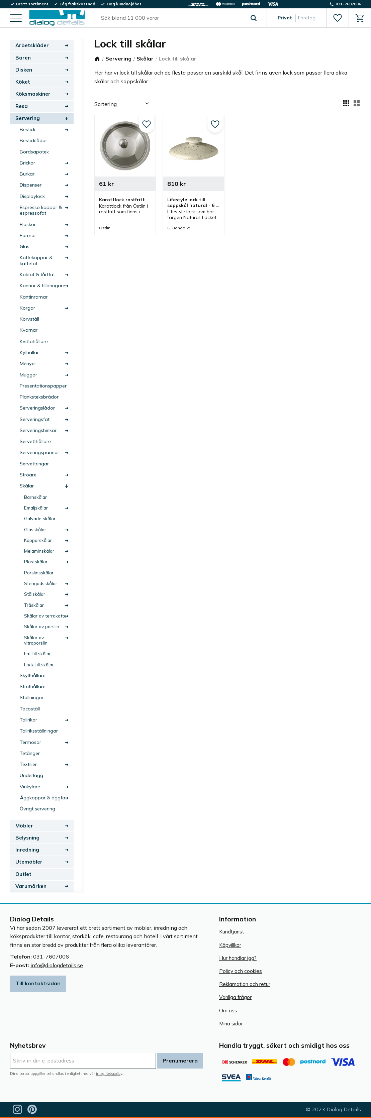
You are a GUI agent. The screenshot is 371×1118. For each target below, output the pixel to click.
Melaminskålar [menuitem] (39, 551)
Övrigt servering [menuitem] (37, 809)
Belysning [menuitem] (27, 837)
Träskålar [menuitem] (34, 605)
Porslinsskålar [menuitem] (39, 572)
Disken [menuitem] (23, 70)
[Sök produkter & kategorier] (171, 18)
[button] (16, 18)
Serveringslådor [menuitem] (37, 408)
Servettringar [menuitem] (34, 464)
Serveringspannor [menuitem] (39, 452)
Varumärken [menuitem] (31, 886)
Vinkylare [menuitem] (30, 787)
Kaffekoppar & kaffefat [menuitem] (36, 260)
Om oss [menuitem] (228, 1010)
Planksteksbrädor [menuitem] (39, 397)
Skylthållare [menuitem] (32, 675)
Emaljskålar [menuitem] (36, 508)
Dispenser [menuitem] (30, 185)
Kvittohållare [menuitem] (34, 341)
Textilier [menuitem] (28, 764)
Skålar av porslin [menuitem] (41, 626)
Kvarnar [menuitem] (28, 330)
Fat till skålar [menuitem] (37, 653)
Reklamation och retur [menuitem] (244, 984)
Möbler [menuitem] (24, 825)
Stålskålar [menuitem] (34, 594)
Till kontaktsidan (38, 983)
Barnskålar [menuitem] (35, 497)
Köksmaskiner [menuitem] (33, 94)
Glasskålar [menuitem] (35, 529)
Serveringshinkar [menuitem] (38, 430)
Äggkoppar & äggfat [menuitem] (43, 798)
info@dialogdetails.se (56, 965)
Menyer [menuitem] (28, 363)
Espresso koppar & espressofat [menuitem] (41, 210)
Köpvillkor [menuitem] (230, 945)
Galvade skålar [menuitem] (40, 518)
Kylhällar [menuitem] (29, 352)
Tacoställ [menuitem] (30, 709)
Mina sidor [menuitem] (231, 1023)
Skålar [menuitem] (27, 486)
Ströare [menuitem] (28, 475)
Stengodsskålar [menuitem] (40, 583)
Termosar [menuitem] (30, 742)
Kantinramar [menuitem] (34, 297)
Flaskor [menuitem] (28, 224)
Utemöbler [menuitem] (28, 862)
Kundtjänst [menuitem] (231, 931)
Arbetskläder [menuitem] (32, 45)
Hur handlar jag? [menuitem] (238, 958)
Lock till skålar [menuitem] (39, 664)
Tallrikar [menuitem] (28, 720)
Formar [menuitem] (28, 235)
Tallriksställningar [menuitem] (39, 731)
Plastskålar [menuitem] (36, 561)
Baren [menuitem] (23, 57)
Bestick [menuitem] (27, 129)
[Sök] (253, 18)
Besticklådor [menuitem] (33, 140)
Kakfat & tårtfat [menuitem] (37, 274)
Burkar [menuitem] (27, 174)
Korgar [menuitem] (27, 308)
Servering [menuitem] (27, 118)
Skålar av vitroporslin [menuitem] (36, 640)
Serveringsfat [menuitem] (35, 419)
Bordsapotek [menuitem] (34, 152)
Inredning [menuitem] (27, 850)
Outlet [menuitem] (23, 874)
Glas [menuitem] (24, 246)
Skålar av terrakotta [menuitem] (45, 616)
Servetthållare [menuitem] (35, 441)
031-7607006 (51, 956)
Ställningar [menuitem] (31, 697)
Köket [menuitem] (22, 82)
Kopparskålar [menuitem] (38, 540)
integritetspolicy (109, 1073)
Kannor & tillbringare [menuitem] (42, 286)
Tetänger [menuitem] (30, 753)
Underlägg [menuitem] (31, 775)
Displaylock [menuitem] (32, 196)
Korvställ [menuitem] (29, 319)
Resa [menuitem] (21, 106)
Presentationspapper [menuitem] (43, 386)
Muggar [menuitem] (28, 375)
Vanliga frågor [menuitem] (235, 997)
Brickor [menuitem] (27, 163)
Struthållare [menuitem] (32, 686)
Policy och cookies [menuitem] (240, 971)
